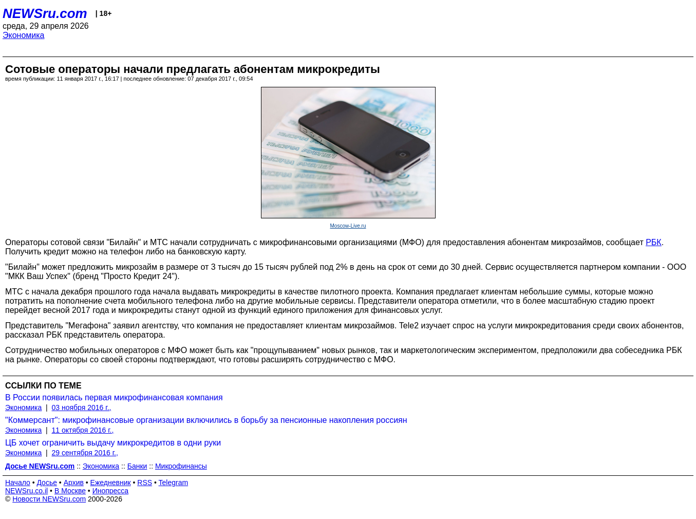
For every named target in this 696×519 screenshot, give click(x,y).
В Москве (70, 491)
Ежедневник (110, 482)
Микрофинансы (181, 466)
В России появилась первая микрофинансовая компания (114, 397)
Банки (137, 466)
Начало (17, 482)
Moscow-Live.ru (348, 226)
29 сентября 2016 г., (85, 453)
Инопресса (110, 491)
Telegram (174, 482)
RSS (144, 482)
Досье (46, 482)
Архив (74, 482)
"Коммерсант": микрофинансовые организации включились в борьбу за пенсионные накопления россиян (206, 420)
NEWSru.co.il (26, 491)
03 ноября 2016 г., (81, 407)
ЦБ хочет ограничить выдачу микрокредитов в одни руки (113, 442)
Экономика (24, 35)
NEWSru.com (45, 13)
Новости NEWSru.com (49, 499)
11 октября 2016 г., (83, 430)
